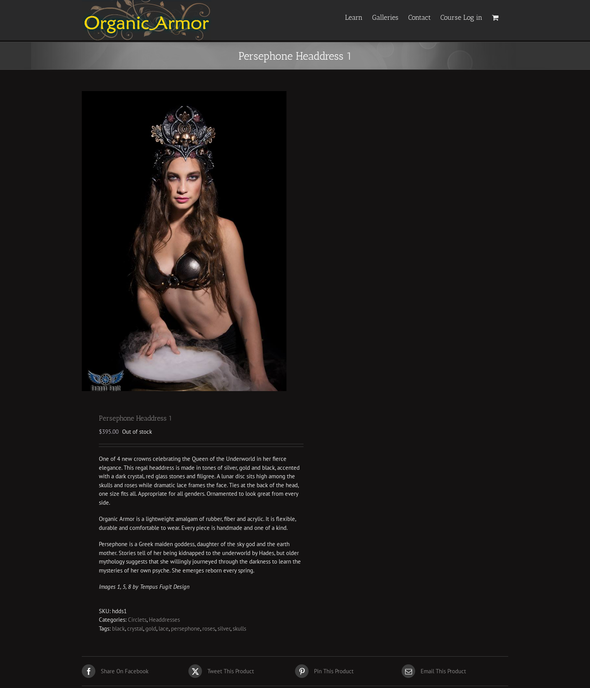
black (118, 629)
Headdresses (164, 620)
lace (164, 629)
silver (223, 629)
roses (208, 629)
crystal (135, 629)
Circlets (137, 620)
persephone (185, 629)
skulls (239, 629)
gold (150, 629)
